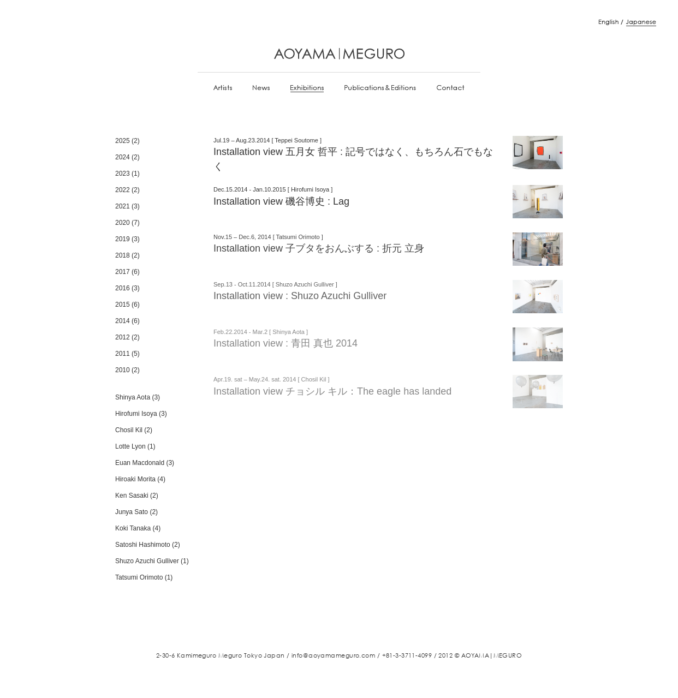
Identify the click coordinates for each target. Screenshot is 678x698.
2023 (122, 173)
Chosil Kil (128, 430)
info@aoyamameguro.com (333, 655)
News (261, 88)
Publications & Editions (380, 88)
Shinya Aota (132, 397)
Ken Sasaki (131, 495)
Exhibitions (307, 88)
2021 (122, 206)
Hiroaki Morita (135, 479)
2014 (122, 321)
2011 (122, 353)
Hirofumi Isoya (136, 413)
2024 (122, 157)
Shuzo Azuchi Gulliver (147, 561)
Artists (222, 88)
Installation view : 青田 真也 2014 (285, 343)
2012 (122, 337)
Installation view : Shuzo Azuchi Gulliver (299, 295)
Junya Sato (131, 512)
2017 (122, 272)
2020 (122, 222)
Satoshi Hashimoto (142, 544)
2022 (122, 190)
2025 (122, 141)
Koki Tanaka (133, 528)
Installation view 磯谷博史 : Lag (281, 201)
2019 (122, 239)
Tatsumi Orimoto (139, 577)
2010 (122, 370)
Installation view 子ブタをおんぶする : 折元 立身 (318, 248)
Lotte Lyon (130, 446)
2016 (122, 288)
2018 (122, 255)
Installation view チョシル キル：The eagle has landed (332, 391)
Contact (451, 88)
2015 (122, 304)
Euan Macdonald (139, 463)
